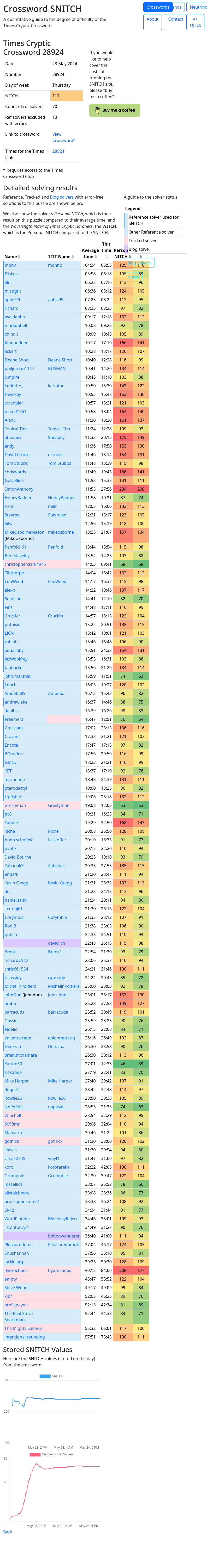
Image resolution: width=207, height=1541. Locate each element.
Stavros (12, 515)
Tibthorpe (14, 573)
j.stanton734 (16, 1227)
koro (8, 1167)
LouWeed (14, 581)
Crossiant (14, 728)
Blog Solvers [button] (139, 263)
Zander (11, 822)
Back (8, 1532)
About (152, 19)
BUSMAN (57, 368)
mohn (10, 265)
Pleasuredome (18, 1244)
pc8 (8, 814)
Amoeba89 (15, 693)
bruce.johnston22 (21, 1201)
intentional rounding (24, 1337)
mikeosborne (61, 532)
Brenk (10, 952)
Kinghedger (16, 343)
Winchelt (12, 1115)
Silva (9, 523)
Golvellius (14, 480)
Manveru (13, 1132)
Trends (174, 7)
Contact (175, 19)
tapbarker (14, 667)
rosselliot (13, 1184)
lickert (11, 351)
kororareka (58, 1167)
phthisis (12, 624)
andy (9, 446)
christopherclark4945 (25, 564)
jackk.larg (13, 1262)
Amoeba (56, 693)
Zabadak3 (13, 865)
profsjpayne (16, 1305)
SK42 (9, 1210)
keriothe (56, 386)
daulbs (10, 710)
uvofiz (10, 848)
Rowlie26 (13, 1098)
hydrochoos (15, 1270)
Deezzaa (13, 1046)
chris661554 (16, 969)
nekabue (13, 1072)
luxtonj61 (13, 909)
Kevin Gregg (16, 883)
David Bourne (17, 857)
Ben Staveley (17, 555)
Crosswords (158, 7)
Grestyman (15, 805)
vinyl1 (54, 1158)
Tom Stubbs (16, 463)
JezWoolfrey (16, 659)
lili (7, 282)
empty (10, 1279)
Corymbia (14, 917)
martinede (14, 779)
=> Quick (195, 22)
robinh (11, 642)
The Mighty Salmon (23, 1328)
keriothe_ (14, 386)
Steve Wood (15, 1287)
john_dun (57, 995)
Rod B (10, 926)
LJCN (9, 633)
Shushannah (16, 1253)
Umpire (12, 377)
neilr (9, 506)
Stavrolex (57, 515)
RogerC (11, 1089)
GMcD (11, 762)
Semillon (13, 599)
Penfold (55, 547)
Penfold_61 (15, 547)
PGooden (14, 754)
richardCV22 (16, 960)
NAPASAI (13, 1107)
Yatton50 (13, 1064)
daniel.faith (16, 900)
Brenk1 (55, 952)
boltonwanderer (64, 1236)
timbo (10, 1003)
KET (8, 771)
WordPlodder (17, 1219)
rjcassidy (13, 977)
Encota (11, 745)
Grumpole (14, 1176)
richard (12, 308)
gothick (11, 1141)
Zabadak (56, 865)
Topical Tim (16, 429)
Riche (9, 831)
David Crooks (18, 454)
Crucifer (12, 616)
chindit (11, 334)
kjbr (8, 1296)
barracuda (14, 1012)
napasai (55, 1107)
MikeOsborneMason (24, 532)
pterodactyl (16, 788)
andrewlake (16, 702)
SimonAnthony (18, 489)
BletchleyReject (63, 1219)
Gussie (10, 1021)
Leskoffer (57, 840)
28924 (58, 151)
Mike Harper (16, 1081)
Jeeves (10, 1150)
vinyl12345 (14, 1158)
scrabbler (14, 403)
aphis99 (12, 299)
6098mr (12, 1124)
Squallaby (14, 650)
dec (7, 891)
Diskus (11, 274)
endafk (11, 874)
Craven (11, 736)
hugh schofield (19, 840)
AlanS (10, 420)
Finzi (9, 607)
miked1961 (15, 411)
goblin (11, 934)
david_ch (56, 943)
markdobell (16, 325)
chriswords (15, 472)
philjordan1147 (19, 368)
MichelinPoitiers (20, 986)
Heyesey (13, 394)
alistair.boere (16, 1193)
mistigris (13, 291)
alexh (10, 590)
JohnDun (12, 995)
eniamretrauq (17, 1038)
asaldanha (15, 317)
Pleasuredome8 (63, 1244)
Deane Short (17, 360)
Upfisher (13, 797)
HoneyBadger (18, 498)
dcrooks (55, 454)
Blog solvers (62, 197)
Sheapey (13, 437)
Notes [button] (133, 277)
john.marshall (17, 676)
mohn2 (55, 265)
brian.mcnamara (20, 1055)
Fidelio (11, 1029)
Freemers (14, 719)
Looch (10, 685)
